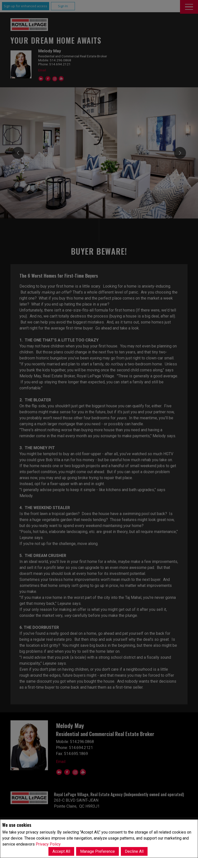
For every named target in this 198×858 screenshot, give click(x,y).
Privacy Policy (48, 844)
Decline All (134, 851)
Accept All (61, 851)
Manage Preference (97, 851)
